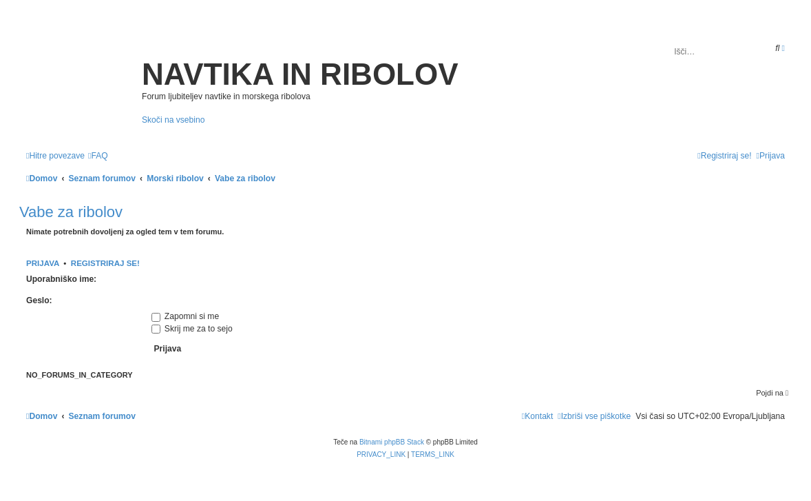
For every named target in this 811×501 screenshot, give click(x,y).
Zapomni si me (185, 316)
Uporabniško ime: (61, 279)
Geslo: (39, 300)
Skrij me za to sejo (192, 329)
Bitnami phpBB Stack (391, 442)
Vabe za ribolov (71, 212)
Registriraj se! (105, 263)
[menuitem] (98, 156)
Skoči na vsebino (173, 120)
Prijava (42, 263)
